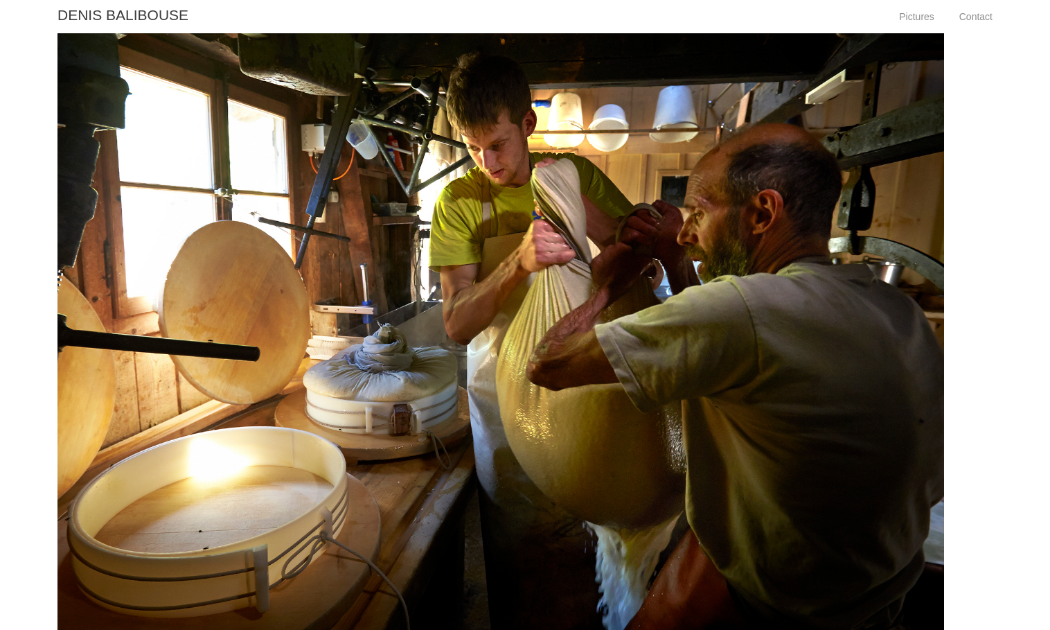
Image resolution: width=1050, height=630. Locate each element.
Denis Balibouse (122, 15)
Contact (976, 16)
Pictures (916, 16)
